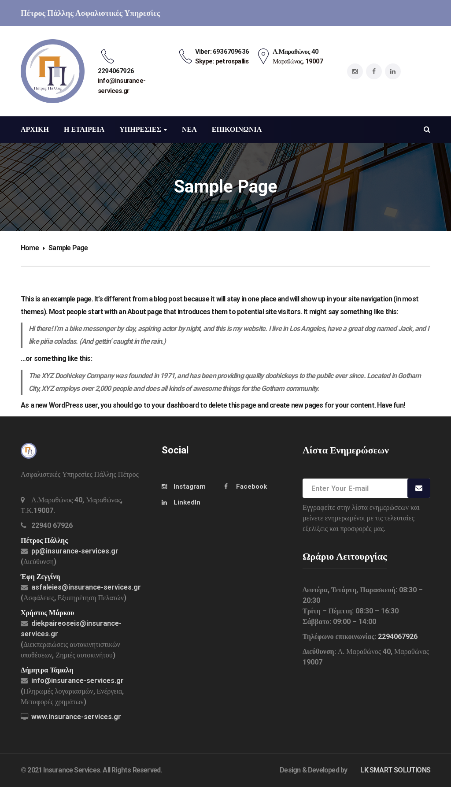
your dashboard (175, 405)
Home (30, 248)
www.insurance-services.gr (76, 717)
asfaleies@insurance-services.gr (86, 587)
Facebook (251, 486)
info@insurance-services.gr (77, 680)
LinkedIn (187, 502)
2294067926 (398, 636)
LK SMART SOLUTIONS (395, 770)
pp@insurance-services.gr (74, 551)
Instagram (190, 486)
